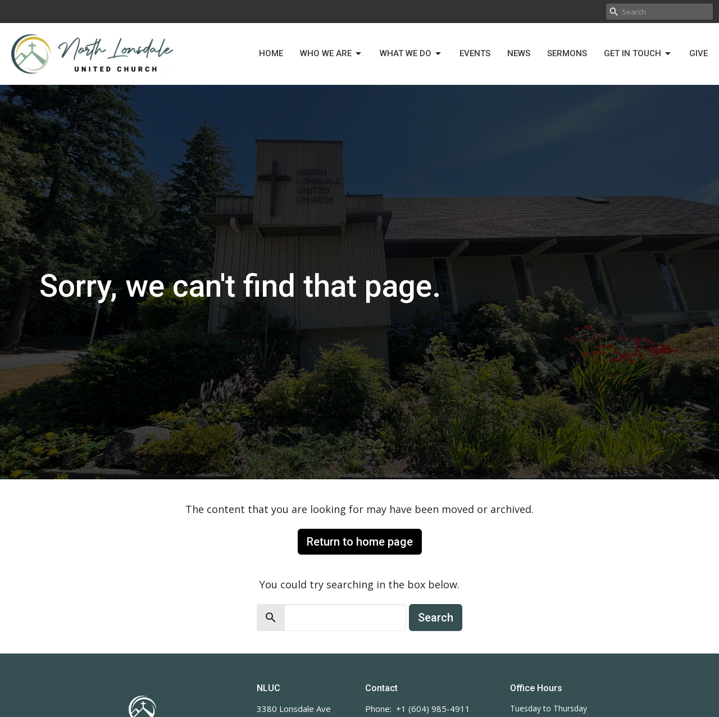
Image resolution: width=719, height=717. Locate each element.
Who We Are (331, 54)
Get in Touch (638, 54)
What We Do (411, 54)
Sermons (567, 53)
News (518, 53)
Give (698, 53)
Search (435, 617)
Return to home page (360, 541)
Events (474, 53)
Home (271, 53)
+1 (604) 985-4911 (433, 708)
